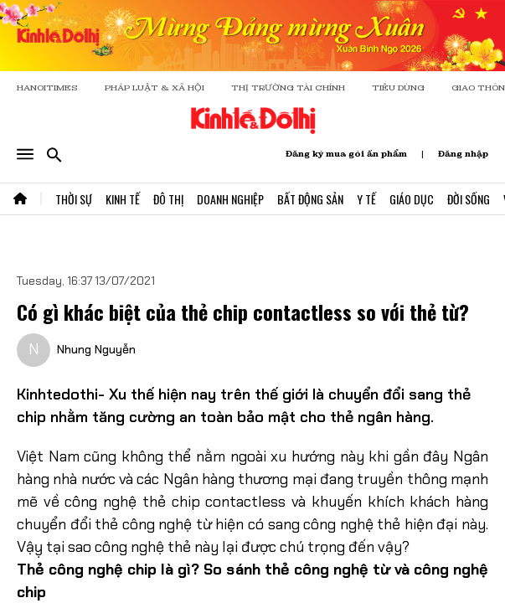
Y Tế (366, 199)
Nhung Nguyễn (96, 349)
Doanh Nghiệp (230, 199)
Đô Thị (168, 199)
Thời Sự (73, 199)
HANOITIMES (47, 87)
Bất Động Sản (310, 199)
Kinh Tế (123, 199)
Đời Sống (468, 199)
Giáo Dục (411, 199)
